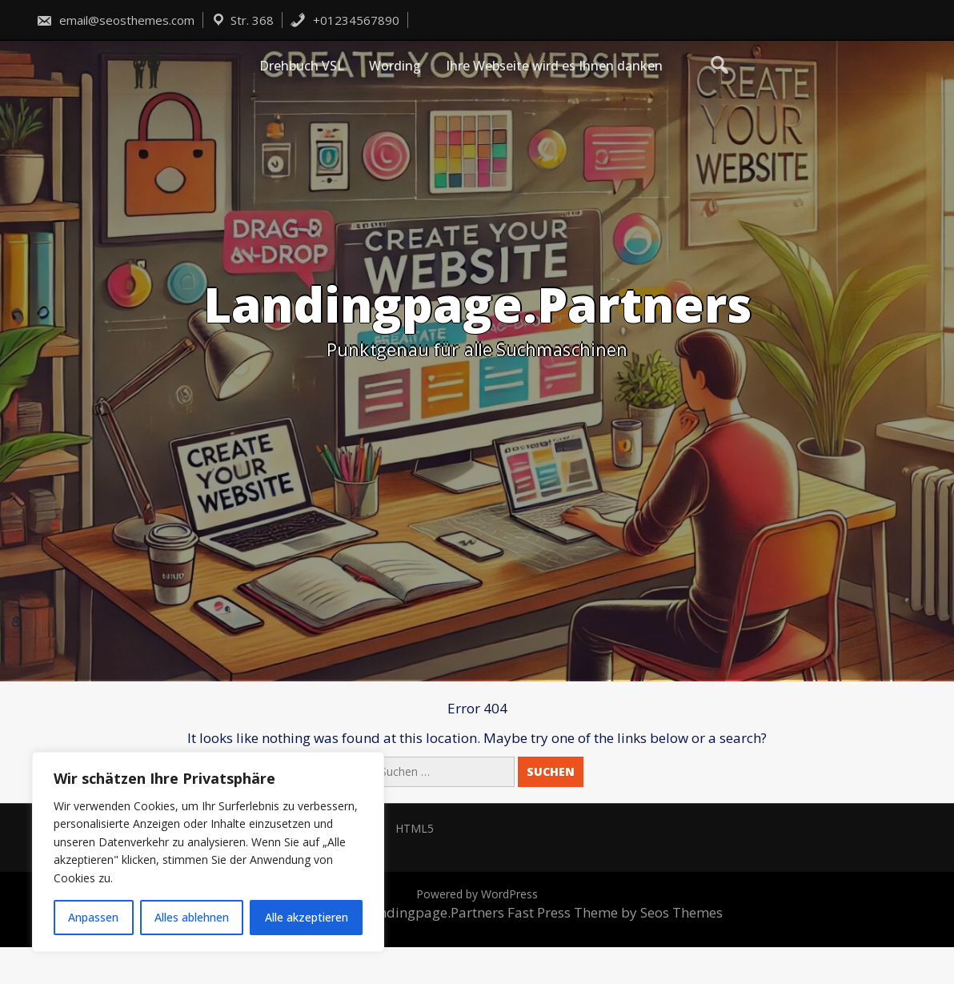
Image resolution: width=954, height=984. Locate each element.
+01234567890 (344, 20)
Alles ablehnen (191, 917)
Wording (395, 65)
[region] (208, 852)
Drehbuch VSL (301, 65)
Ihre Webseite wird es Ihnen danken (554, 65)
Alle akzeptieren (306, 917)
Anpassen (93, 917)
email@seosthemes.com (115, 20)
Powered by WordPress (477, 894)
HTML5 (414, 828)
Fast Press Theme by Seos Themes (615, 912)
